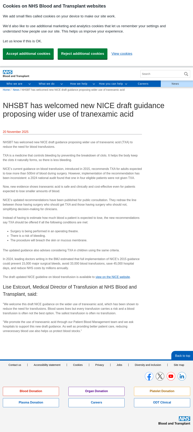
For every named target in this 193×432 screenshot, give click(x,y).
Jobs (119, 364)
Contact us (14, 364)
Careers (143, 83)
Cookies (78, 364)
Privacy (99, 364)
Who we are (14, 83)
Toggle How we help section (93, 84)
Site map (179, 364)
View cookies (121, 54)
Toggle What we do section (61, 84)
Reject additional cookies (82, 54)
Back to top (182, 355)
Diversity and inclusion (148, 364)
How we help (78, 83)
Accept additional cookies (28, 54)
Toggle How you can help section (126, 84)
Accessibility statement (47, 364)
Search (186, 74)
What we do (47, 83)
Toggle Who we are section (29, 84)
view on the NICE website (113, 277)
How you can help (111, 83)
